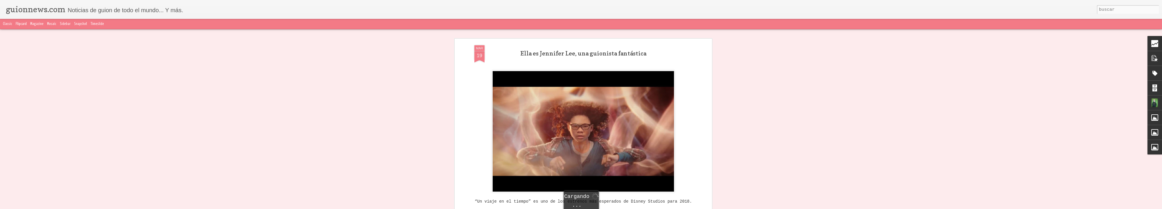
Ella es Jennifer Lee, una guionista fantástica (583, 43)
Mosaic (51, 24)
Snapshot (80, 24)
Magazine (37, 24)
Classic (7, 24)
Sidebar (65, 24)
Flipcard (21, 24)
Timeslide (97, 24)
